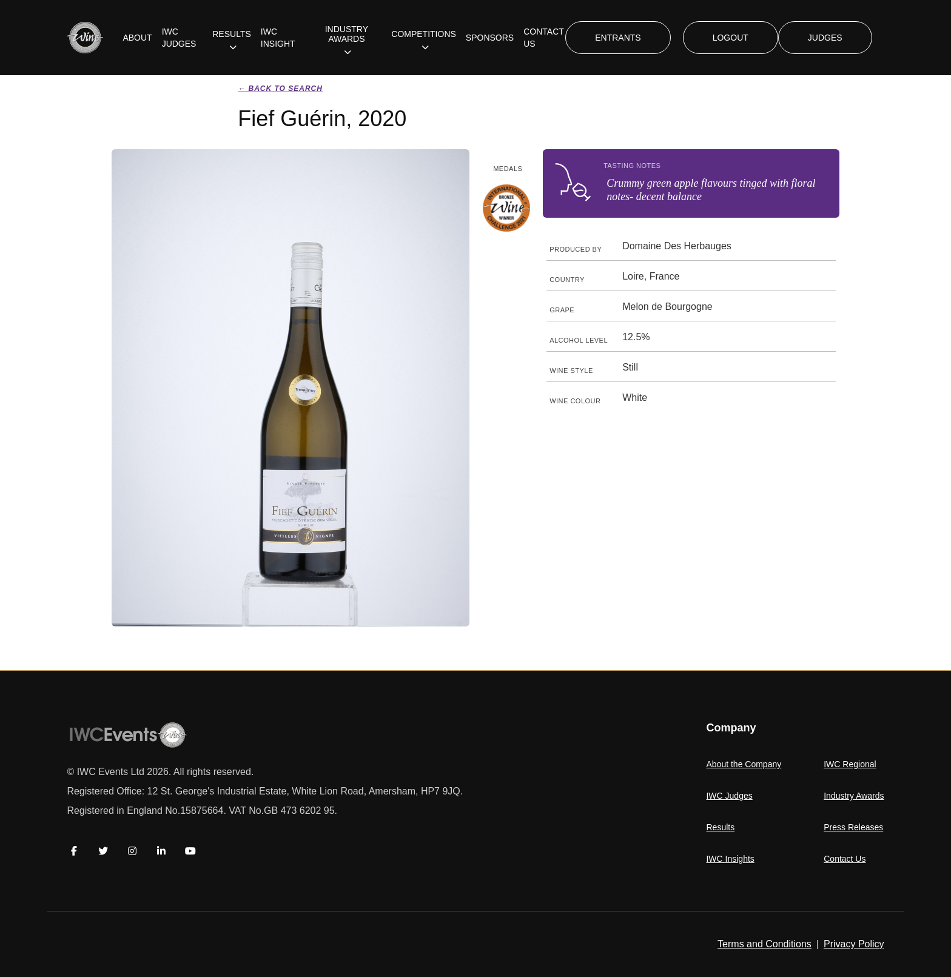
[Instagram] (132, 851)
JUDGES (825, 37)
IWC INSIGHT (278, 38)
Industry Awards (854, 796)
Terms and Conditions (764, 944)
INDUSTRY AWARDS (346, 34)
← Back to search (280, 88)
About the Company (743, 764)
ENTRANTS (617, 37)
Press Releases (853, 827)
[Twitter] (103, 851)
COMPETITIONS (423, 34)
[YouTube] (190, 851)
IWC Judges (729, 796)
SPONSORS (490, 37)
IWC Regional (850, 764)
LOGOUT (730, 37)
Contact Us (844, 859)
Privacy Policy (854, 944)
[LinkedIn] (161, 851)
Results (720, 827)
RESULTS (231, 34)
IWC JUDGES (179, 38)
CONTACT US (543, 38)
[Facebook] (74, 851)
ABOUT (137, 37)
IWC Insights (730, 859)
